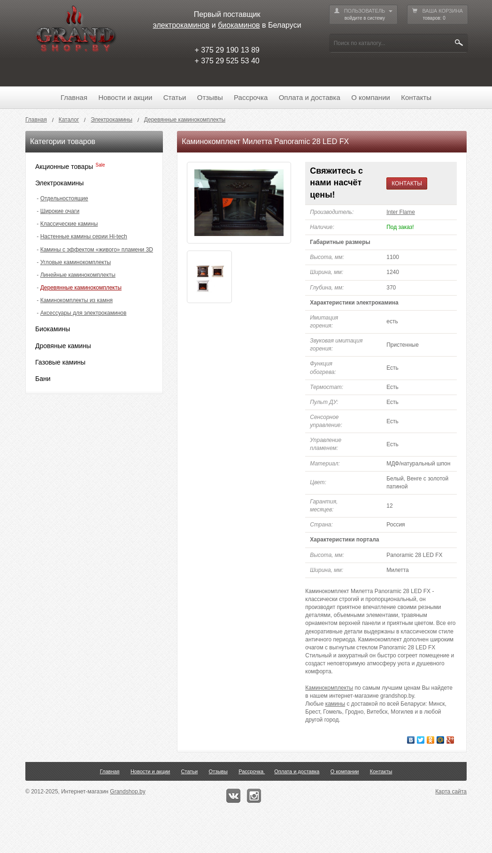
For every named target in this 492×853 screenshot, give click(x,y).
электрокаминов (181, 25)
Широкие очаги (59, 211)
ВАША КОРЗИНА (437, 15)
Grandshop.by (127, 791)
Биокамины (52, 329)
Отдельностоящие (64, 198)
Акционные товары (64, 166)
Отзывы (210, 97)
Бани (43, 378)
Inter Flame (400, 212)
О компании (370, 97)
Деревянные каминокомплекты (81, 287)
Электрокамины (59, 183)
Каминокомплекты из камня (76, 300)
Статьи (174, 97)
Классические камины (69, 224)
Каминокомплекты (329, 688)
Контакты (416, 97)
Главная (74, 97)
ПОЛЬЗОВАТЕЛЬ (363, 15)
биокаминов (239, 25)
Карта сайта (451, 791)
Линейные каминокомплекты (77, 275)
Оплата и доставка (309, 97)
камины (335, 704)
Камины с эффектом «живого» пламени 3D (96, 249)
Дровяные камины (63, 346)
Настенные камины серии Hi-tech (83, 236)
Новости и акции (125, 97)
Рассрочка (251, 97)
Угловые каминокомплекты (75, 262)
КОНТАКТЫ (407, 183)
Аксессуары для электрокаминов (83, 313)
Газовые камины (60, 362)
